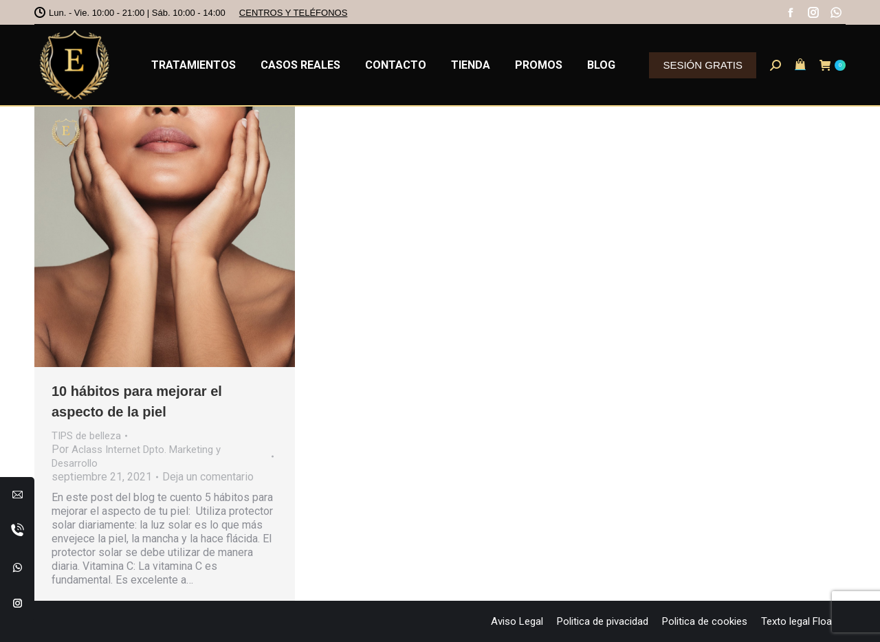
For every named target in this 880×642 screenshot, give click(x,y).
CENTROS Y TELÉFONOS (293, 13)
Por (136, 456)
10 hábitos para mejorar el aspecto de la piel (137, 401)
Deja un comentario (208, 476)
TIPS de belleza (86, 436)
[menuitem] (193, 65)
